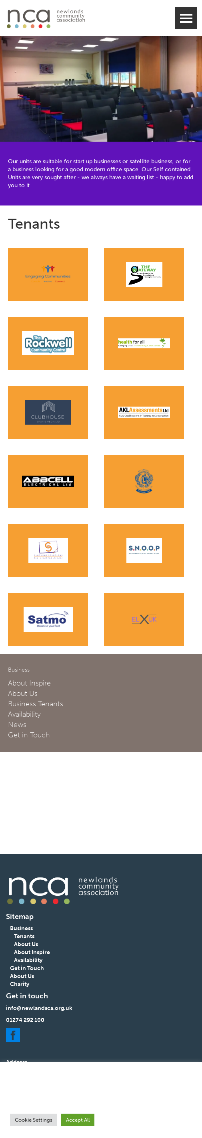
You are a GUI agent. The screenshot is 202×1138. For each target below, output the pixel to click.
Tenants (24, 936)
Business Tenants (35, 703)
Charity (19, 984)
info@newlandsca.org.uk (39, 1008)
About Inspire (29, 683)
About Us (23, 693)
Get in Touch (29, 735)
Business (21, 928)
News (17, 724)
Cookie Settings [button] (33, 1120)
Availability (24, 714)
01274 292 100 (25, 1020)
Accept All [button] (78, 1120)
